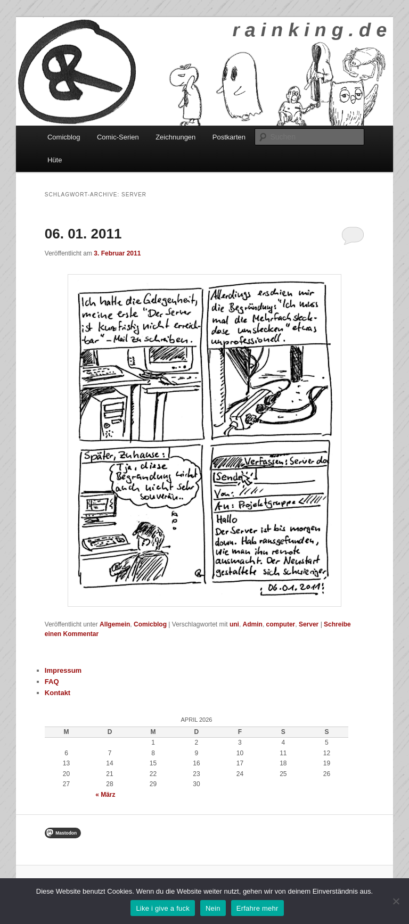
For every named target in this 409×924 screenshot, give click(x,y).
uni (234, 624)
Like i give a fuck (163, 908)
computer (281, 624)
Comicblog (63, 137)
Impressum (63, 670)
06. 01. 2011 (83, 234)
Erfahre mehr (257, 908)
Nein (213, 908)
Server (308, 624)
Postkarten (229, 137)
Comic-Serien (118, 137)
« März (105, 794)
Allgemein (115, 624)
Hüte (54, 160)
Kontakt (57, 693)
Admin (253, 624)
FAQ (52, 682)
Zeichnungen (175, 137)
